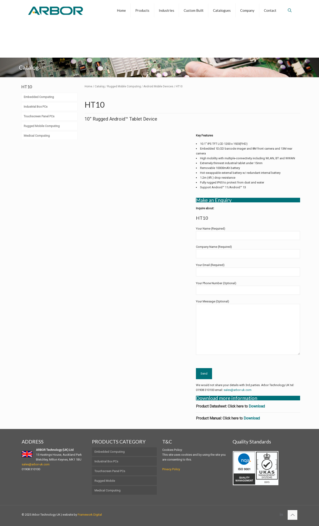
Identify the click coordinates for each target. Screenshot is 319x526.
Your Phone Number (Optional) (248, 288)
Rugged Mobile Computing (124, 86)
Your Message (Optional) (248, 327)
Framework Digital (90, 514)
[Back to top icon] (292, 515)
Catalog (100, 86)
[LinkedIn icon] (281, 514)
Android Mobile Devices (158, 86)
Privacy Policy (171, 469)
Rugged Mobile (105, 480)
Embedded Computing (110, 451)
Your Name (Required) (248, 233)
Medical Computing (108, 490)
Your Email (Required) (248, 270)
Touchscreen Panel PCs (110, 471)
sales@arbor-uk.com (237, 390)
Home (88, 86)
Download (257, 406)
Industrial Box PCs (106, 461)
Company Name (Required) (248, 251)
